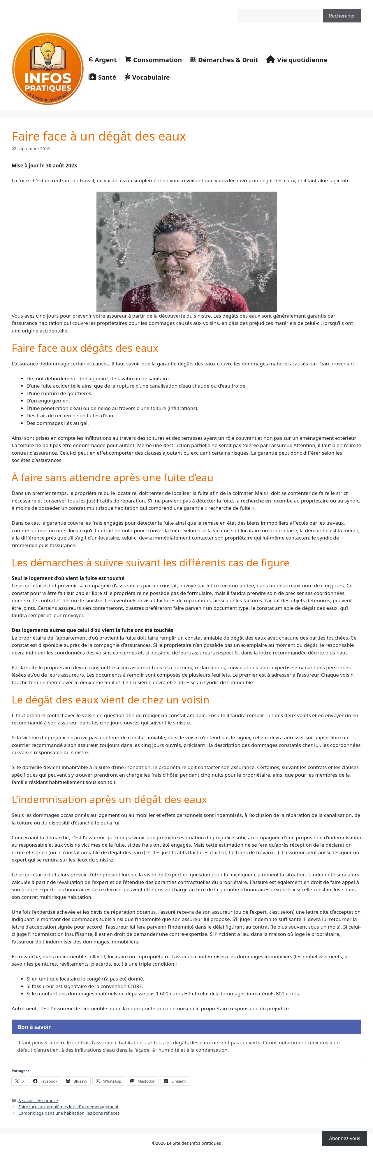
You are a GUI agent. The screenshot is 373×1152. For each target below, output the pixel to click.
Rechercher (248, 5)
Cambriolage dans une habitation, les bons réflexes (68, 1113)
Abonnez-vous (344, 1138)
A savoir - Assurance (38, 1100)
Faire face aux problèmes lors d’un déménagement (68, 1106)
